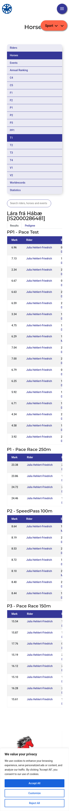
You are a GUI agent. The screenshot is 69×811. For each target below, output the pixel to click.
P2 (11, 115)
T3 (11, 152)
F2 (11, 100)
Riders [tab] (13, 47)
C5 (11, 85)
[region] (34, 779)
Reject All (34, 803)
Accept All (34, 783)
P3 (11, 122)
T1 (11, 137)
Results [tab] (14, 225)
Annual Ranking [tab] (19, 70)
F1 (11, 92)
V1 (11, 167)
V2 (11, 175)
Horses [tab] (14, 55)
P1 (11, 107)
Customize (34, 793)
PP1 (12, 130)
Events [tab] (14, 62)
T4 (11, 160)
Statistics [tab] (15, 190)
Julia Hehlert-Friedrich (39, 247)
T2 (11, 145)
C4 (11, 77)
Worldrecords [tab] (17, 182)
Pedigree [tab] (30, 225)
